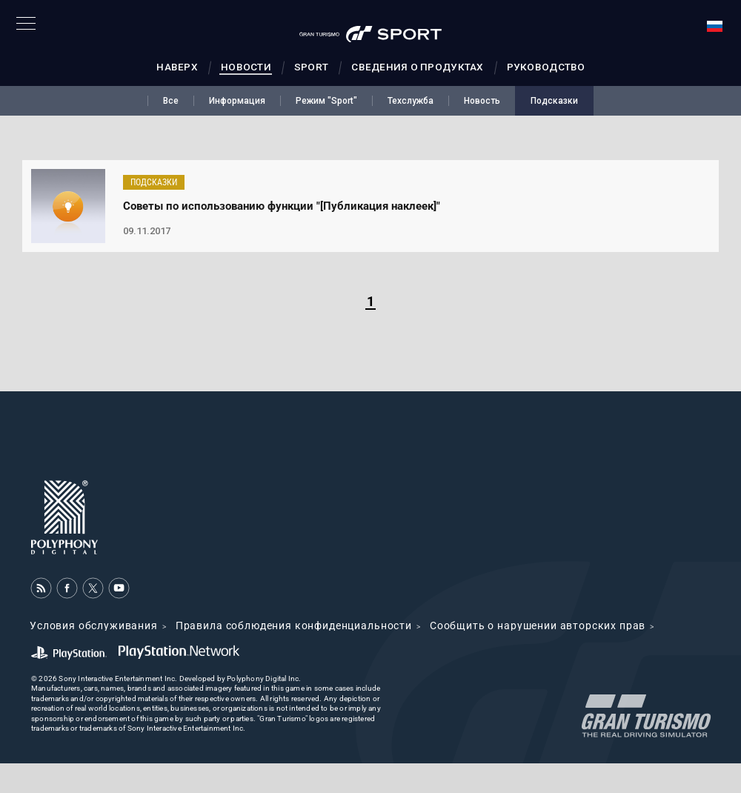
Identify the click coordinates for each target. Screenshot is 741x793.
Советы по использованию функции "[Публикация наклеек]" (281, 206)
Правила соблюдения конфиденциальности (294, 625)
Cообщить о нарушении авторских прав (537, 625)
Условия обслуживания (94, 625)
